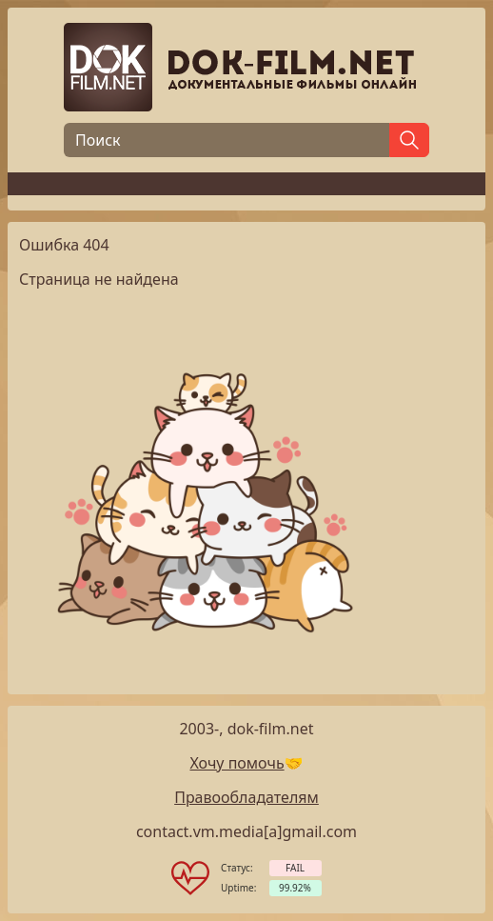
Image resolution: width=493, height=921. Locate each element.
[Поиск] (226, 140)
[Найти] (409, 140)
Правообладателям (246, 797)
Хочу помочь (236, 762)
